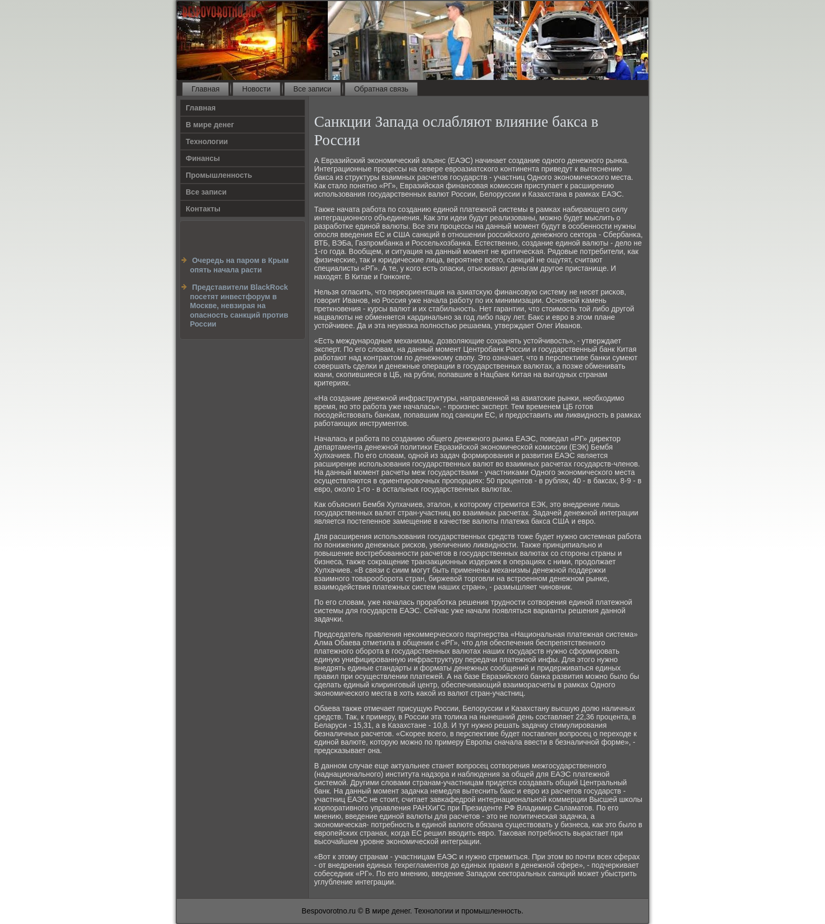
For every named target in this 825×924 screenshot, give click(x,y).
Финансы (203, 158)
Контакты (203, 209)
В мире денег (210, 124)
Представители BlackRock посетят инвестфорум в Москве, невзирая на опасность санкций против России (239, 305)
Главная (205, 89)
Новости (256, 89)
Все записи (312, 89)
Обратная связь (381, 89)
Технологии (207, 141)
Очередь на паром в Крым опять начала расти (239, 265)
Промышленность (219, 175)
